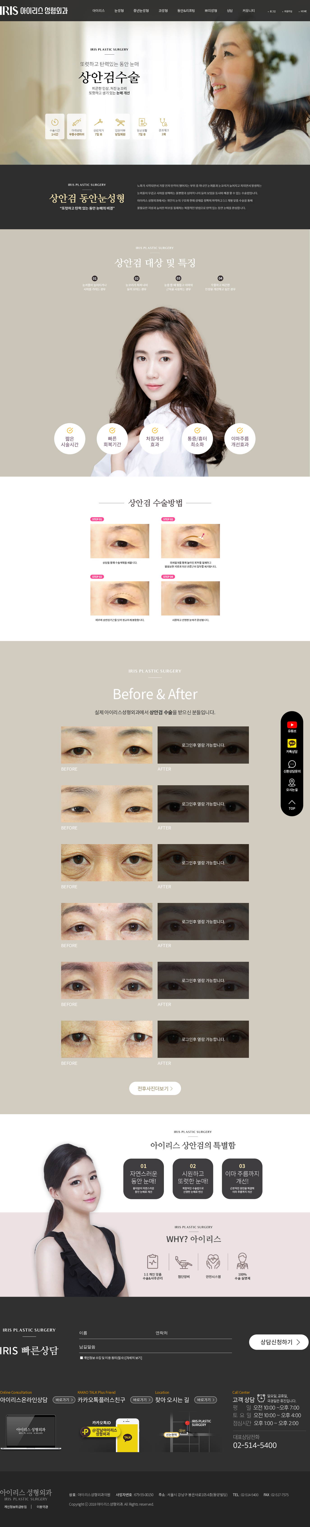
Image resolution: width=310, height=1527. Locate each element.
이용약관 (42, 1507)
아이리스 (98, 10)
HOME (303, 11)
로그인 (272, 11)
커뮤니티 (249, 10)
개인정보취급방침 (15, 1507)
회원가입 (287, 11)
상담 (230, 10)
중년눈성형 (141, 10)
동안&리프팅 (186, 10)
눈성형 (119, 10)
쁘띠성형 (211, 10)
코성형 (163, 10)
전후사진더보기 (155, 1088)
